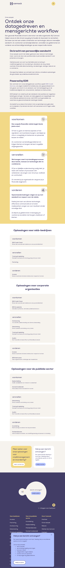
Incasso (12, 519)
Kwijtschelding (30, 524)
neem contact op (19, 464)
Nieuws (44, 526)
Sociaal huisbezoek (32, 531)
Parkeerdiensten (31, 528)
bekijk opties (36, 493)
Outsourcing (14, 526)
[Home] (16, 4)
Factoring (13, 522)
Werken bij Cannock (48, 529)
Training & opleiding (16, 532)
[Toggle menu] (53, 4)
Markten (44, 519)
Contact (44, 532)
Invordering (29, 521)
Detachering (14, 529)
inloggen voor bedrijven (47, 508)
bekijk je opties (40, 464)
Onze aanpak (46, 522)
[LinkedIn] (53, 505)
